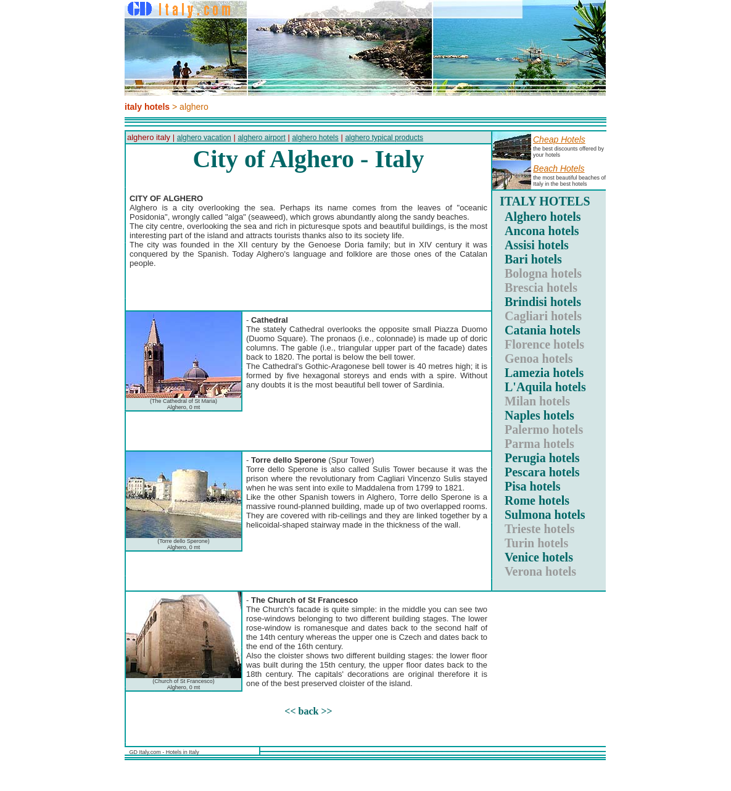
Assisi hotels (537, 245)
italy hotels (147, 107)
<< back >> (308, 711)
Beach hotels (558, 168)
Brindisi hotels (543, 302)
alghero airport (261, 137)
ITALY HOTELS (545, 201)
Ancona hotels (542, 231)
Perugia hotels (542, 458)
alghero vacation (204, 137)
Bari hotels (533, 259)
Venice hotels (539, 557)
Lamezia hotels (544, 372)
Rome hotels (537, 500)
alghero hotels (315, 137)
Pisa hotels (533, 486)
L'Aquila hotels (545, 387)
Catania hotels (542, 330)
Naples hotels (539, 415)
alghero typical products (384, 137)
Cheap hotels (559, 139)
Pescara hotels (542, 472)
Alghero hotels (543, 216)
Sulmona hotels (545, 514)
